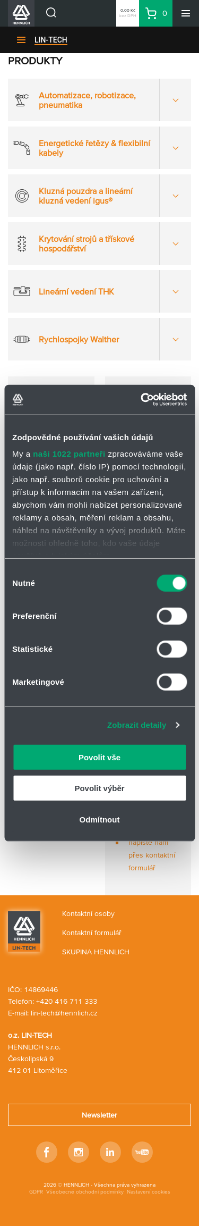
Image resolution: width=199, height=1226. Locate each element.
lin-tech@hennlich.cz (64, 1013)
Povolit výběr (99, 788)
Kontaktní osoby (88, 913)
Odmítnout (100, 819)
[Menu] (185, 13)
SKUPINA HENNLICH (95, 951)
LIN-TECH (50, 40)
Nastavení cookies (148, 1192)
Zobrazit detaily (137, 724)
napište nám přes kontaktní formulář (151, 855)
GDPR (36, 1192)
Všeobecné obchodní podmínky (85, 1192)
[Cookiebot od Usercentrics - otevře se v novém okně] (142, 400)
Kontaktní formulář (92, 932)
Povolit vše (99, 756)
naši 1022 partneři (69, 453)
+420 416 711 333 (66, 1001)
